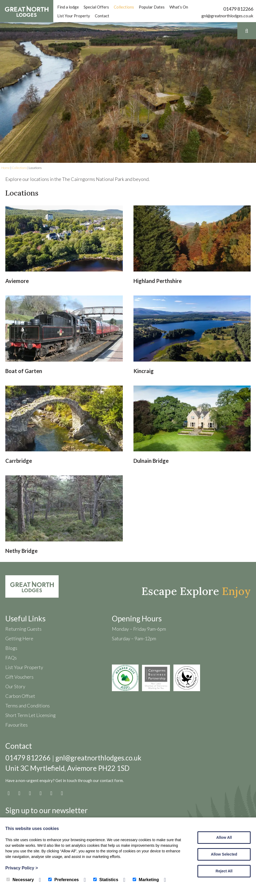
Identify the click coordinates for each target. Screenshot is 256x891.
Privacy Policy (21, 868)
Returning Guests (23, 629)
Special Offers (96, 7)
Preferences (63, 879)
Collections (124, 7)
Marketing (146, 879)
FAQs (11, 658)
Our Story (15, 686)
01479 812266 (238, 9)
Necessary (20, 879)
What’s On (178, 7)
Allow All (224, 837)
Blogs (11, 648)
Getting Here (19, 638)
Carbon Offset (20, 696)
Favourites (16, 725)
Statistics (105, 879)
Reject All (224, 871)
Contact (102, 15)
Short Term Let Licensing (30, 715)
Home (5, 168)
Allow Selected (224, 854)
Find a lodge (68, 7)
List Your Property (73, 15)
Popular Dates (152, 7)
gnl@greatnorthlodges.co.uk (227, 15)
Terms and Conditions (27, 705)
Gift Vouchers (19, 677)
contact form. (112, 780)
